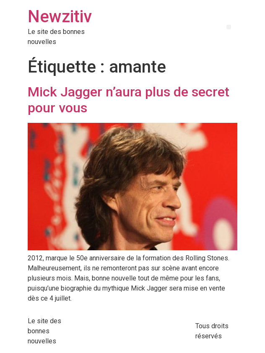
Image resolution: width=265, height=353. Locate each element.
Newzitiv (60, 16)
